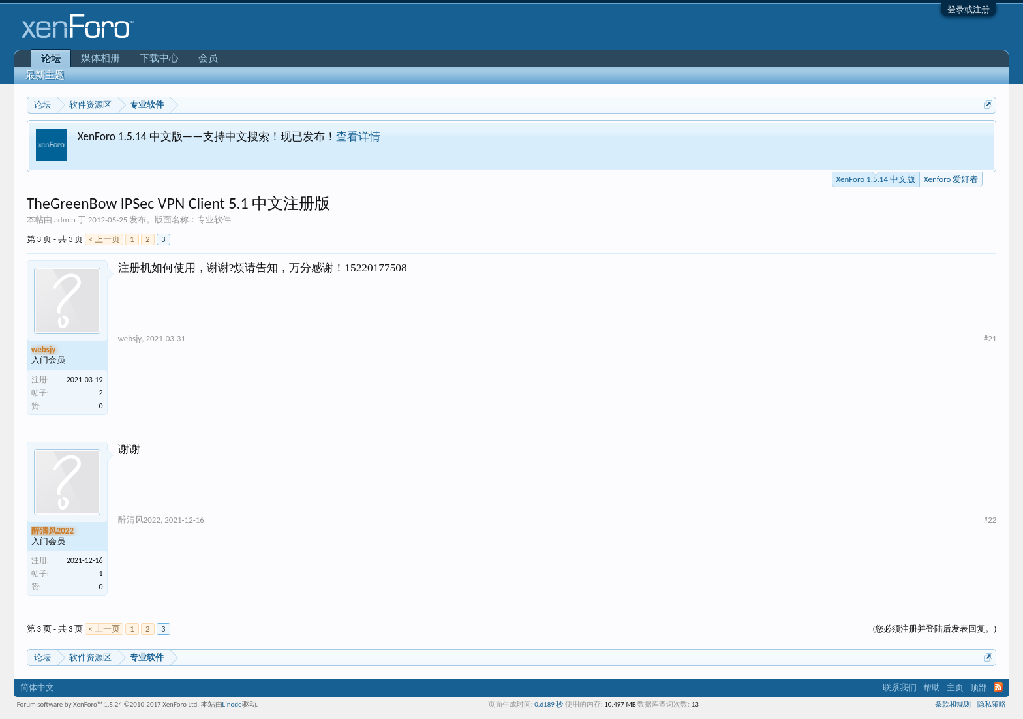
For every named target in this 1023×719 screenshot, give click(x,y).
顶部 (978, 687)
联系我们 (900, 687)
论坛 (51, 59)
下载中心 (159, 58)
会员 (208, 58)
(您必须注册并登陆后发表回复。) (934, 629)
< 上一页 (103, 239)
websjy (130, 338)
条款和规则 (953, 704)
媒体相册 (100, 58)
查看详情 (358, 136)
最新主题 (45, 75)
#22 (990, 520)
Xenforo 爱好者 (951, 179)
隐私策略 (991, 704)
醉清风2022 (139, 520)
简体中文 (37, 687)
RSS (998, 687)
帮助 (931, 687)
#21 (990, 338)
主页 (955, 687)
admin (65, 219)
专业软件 (214, 219)
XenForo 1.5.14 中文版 (875, 178)
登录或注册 (968, 9)
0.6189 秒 (548, 704)
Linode (232, 704)
